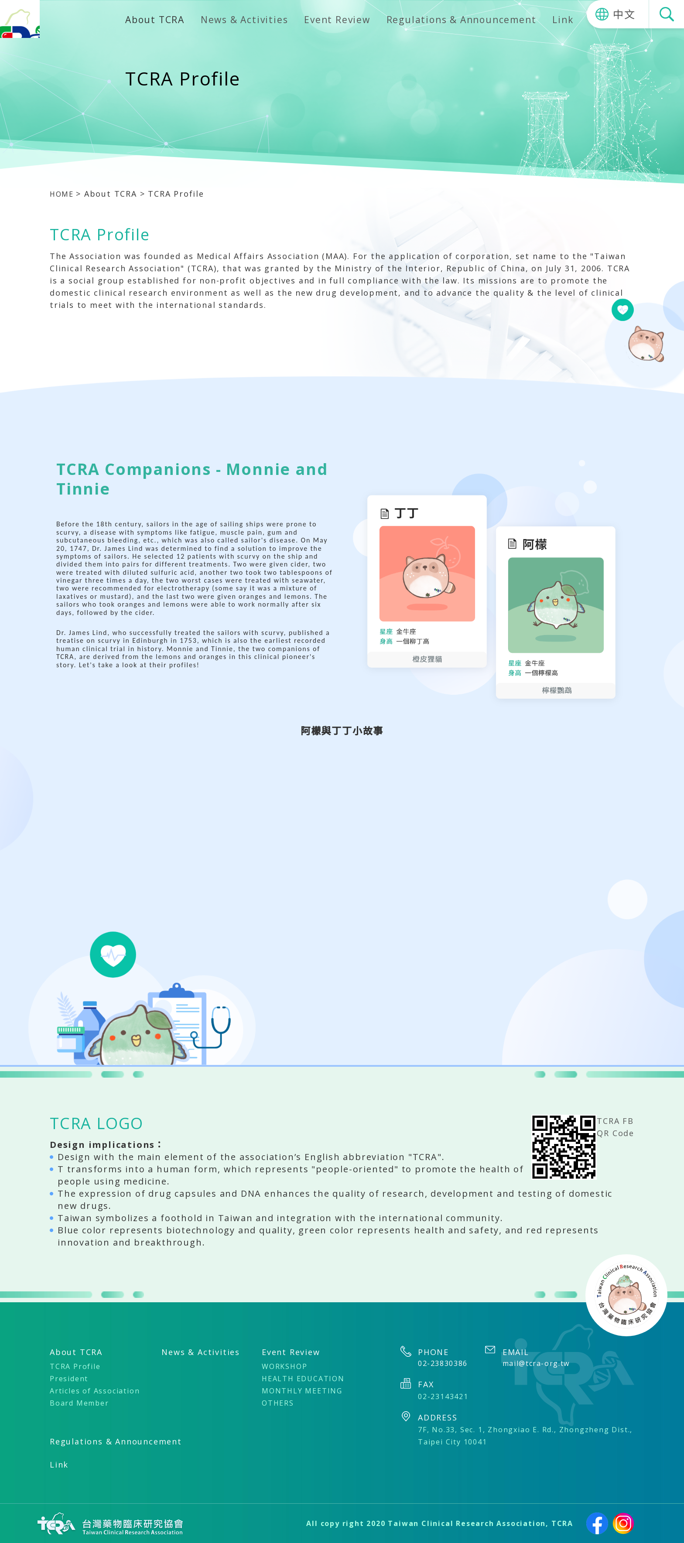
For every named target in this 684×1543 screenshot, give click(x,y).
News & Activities (244, 20)
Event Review (337, 20)
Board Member (79, 1403)
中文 (624, 14)
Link (562, 20)
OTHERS (278, 1403)
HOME (64, 193)
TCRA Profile (75, 1366)
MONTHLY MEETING (302, 1391)
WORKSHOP (284, 1366)
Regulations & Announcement (461, 20)
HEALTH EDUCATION (303, 1378)
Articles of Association (95, 1391)
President (69, 1378)
